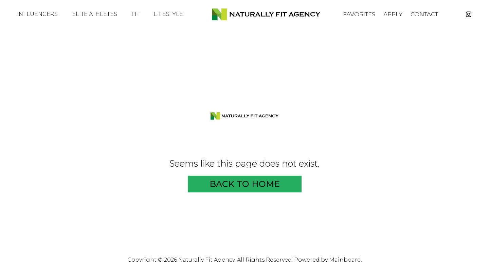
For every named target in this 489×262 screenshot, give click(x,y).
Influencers (40, 14)
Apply (392, 14)
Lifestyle (171, 14)
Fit (138, 14)
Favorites (359, 14)
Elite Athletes (97, 14)
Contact (424, 14)
